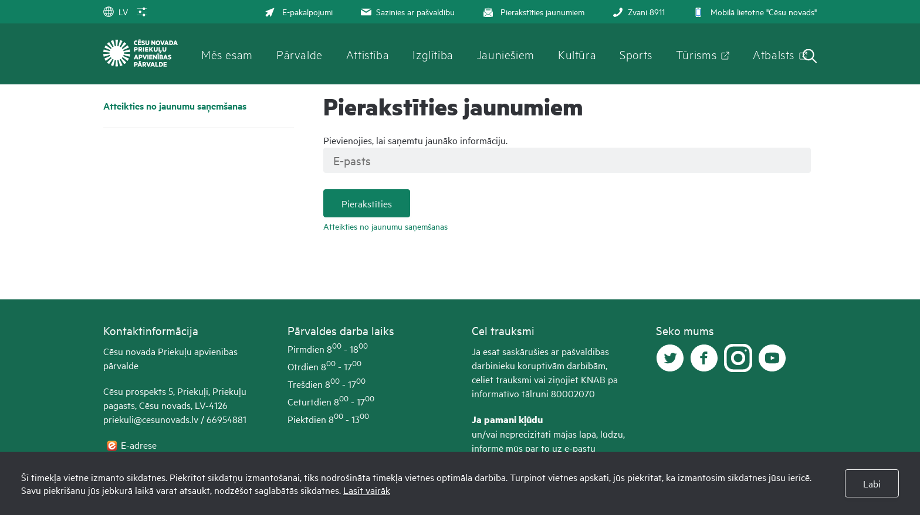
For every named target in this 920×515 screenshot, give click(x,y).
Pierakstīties (366, 203)
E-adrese (140, 444)
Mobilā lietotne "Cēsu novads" (754, 11)
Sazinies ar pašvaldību (406, 11)
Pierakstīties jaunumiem (532, 11)
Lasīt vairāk (366, 489)
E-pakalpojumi (299, 11)
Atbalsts (773, 54)
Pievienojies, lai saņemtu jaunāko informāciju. (415, 140)
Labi (872, 483)
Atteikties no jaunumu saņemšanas (174, 105)
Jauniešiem (506, 54)
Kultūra (577, 54)
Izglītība (433, 54)
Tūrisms (696, 54)
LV (115, 11)
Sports (636, 54)
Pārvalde (299, 54)
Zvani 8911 (637, 11)
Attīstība (368, 54)
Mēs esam (227, 54)
